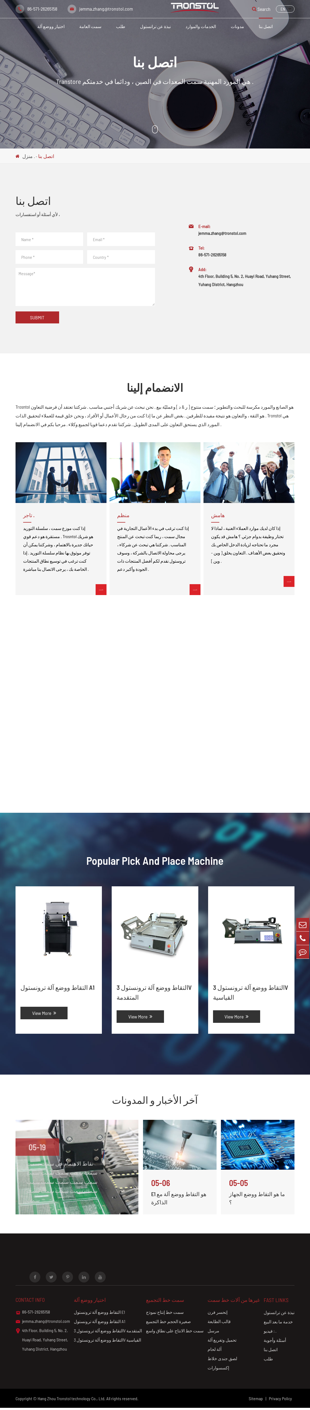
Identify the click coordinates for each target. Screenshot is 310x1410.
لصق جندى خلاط (220, 1360)
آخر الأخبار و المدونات (155, 1101)
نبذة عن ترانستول (155, 26)
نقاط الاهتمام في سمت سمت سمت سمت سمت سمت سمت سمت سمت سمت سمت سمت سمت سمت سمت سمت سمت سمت (62, 1183)
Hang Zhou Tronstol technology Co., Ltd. (71, 1400)
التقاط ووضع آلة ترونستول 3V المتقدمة (152, 993)
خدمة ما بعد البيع (278, 1323)
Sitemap (256, 1400)
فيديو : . (270, 1332)
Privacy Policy (280, 1400)
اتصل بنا (266, 26)
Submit (37, 317)
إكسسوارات (216, 1369)
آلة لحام (212, 1351)
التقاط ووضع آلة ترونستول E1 (98, 1314)
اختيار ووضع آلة (51, 26)
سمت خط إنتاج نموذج (163, 1314)
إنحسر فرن (215, 1314)
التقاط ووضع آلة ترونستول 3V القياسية (248, 993)
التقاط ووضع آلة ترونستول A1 (55, 993)
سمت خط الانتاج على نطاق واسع (173, 1332)
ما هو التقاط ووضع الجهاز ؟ (257, 1200)
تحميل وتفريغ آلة (219, 1342)
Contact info (31, 1302)
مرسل (211, 1332)
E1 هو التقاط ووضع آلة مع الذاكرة (178, 1200)
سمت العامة (90, 26)
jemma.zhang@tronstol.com (106, 8)
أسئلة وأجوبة (275, 1342)
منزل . (28, 156)
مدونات (237, 26)
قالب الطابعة (217, 1323)
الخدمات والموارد (201, 26)
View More (45, 1018)
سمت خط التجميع (165, 1302)
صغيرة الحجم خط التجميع (167, 1323)
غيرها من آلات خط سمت (232, 1302)
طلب (120, 26)
